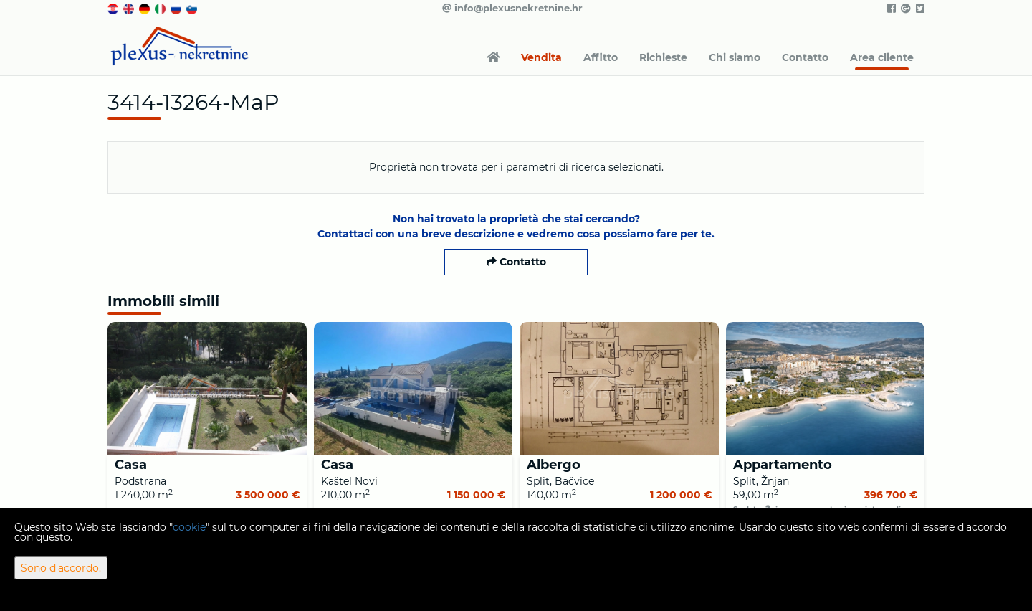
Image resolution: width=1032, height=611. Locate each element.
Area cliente (882, 57)
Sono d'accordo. (61, 568)
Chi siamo (734, 57)
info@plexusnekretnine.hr (512, 8)
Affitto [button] (600, 57)
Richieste (663, 57)
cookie (189, 527)
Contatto (805, 57)
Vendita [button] (541, 57)
